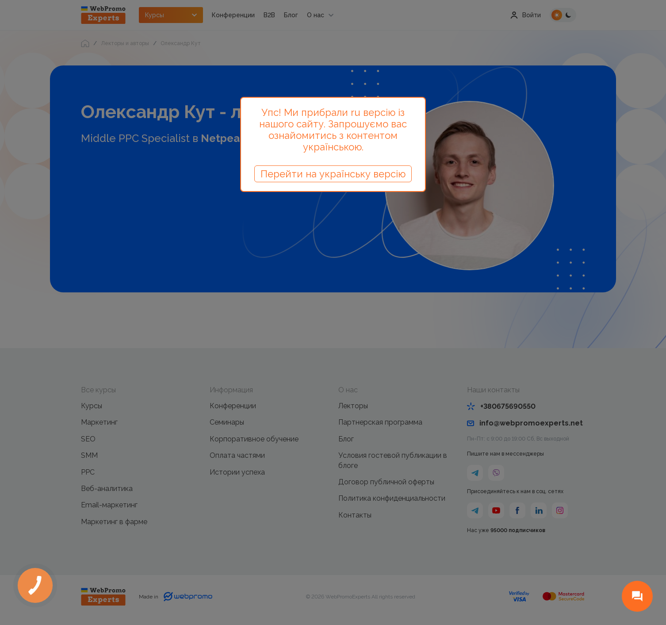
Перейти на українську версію (333, 174)
